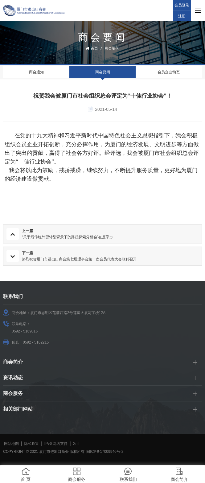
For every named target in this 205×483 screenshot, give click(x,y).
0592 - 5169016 (25, 331)
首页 (92, 48)
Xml (76, 443)
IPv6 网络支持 (56, 443)
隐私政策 (31, 443)
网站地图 (11, 443)
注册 (182, 16)
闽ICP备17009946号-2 (104, 451)
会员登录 (181, 5)
